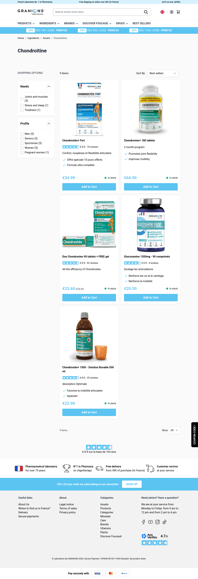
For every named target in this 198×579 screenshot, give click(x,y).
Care (103, 520)
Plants (104, 532)
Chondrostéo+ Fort (73, 140)
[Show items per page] (174, 430)
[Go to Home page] (31, 12)
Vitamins (105, 528)
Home (21, 38)
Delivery (23, 512)
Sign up (132, 484)
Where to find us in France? (34, 508)
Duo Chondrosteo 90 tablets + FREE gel (85, 256)
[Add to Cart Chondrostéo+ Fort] (89, 186)
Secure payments (28, 516)
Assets (46, 38)
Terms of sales (68, 508)
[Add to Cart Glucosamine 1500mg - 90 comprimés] (151, 297)
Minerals (105, 516)
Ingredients (33, 38)
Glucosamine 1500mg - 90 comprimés (147, 256)
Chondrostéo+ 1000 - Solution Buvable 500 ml (88, 369)
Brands (104, 524)
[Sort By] (163, 73)
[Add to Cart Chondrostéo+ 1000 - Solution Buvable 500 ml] (89, 412)
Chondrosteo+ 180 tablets (139, 140)
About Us (23, 504)
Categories (106, 512)
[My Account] (172, 12)
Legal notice (66, 504)
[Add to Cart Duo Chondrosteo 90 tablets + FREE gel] (89, 297)
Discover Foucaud (111, 536)
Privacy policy (67, 512)
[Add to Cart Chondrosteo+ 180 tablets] (151, 186)
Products (105, 508)
